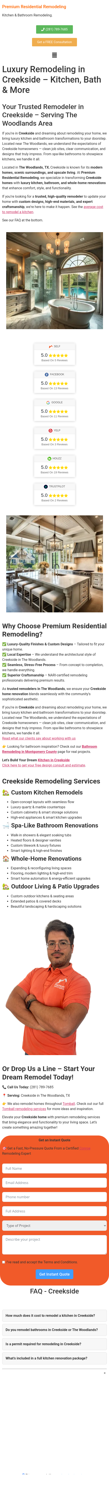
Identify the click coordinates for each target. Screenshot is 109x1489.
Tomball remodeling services (24, 1109)
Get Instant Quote (54, 1274)
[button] (54, 55)
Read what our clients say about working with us (39, 738)
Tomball (69, 1104)
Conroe (84, 1148)
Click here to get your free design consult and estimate (43, 765)
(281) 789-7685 (41, 1087)
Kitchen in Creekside (54, 760)
